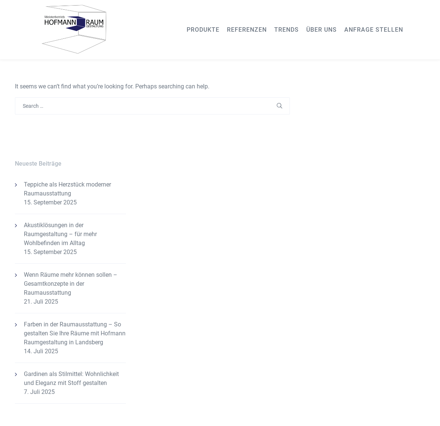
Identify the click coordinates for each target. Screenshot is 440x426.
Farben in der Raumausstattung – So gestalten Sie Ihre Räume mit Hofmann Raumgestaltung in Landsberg (75, 333)
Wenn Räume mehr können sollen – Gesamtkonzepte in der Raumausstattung (70, 283)
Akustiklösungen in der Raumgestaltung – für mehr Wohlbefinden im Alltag (60, 234)
